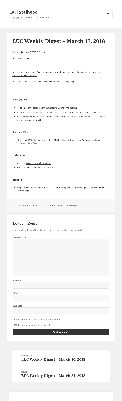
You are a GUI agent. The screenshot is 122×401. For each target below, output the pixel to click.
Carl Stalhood (23, 12)
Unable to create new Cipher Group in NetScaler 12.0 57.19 (42, 112)
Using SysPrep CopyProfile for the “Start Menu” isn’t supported (44, 187)
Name (17, 280)
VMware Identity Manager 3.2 (39, 167)
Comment (19, 237)
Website (17, 305)
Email (17, 293)
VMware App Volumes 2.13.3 (38, 163)
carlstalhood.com (40, 81)
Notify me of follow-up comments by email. (38, 319)
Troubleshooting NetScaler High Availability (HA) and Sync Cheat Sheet (48, 108)
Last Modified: (18, 52)
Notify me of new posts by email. (32, 324)
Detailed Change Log (65, 81)
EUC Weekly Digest (69, 205)
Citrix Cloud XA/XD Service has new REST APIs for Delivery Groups (46, 140)
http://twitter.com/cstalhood (24, 75)
